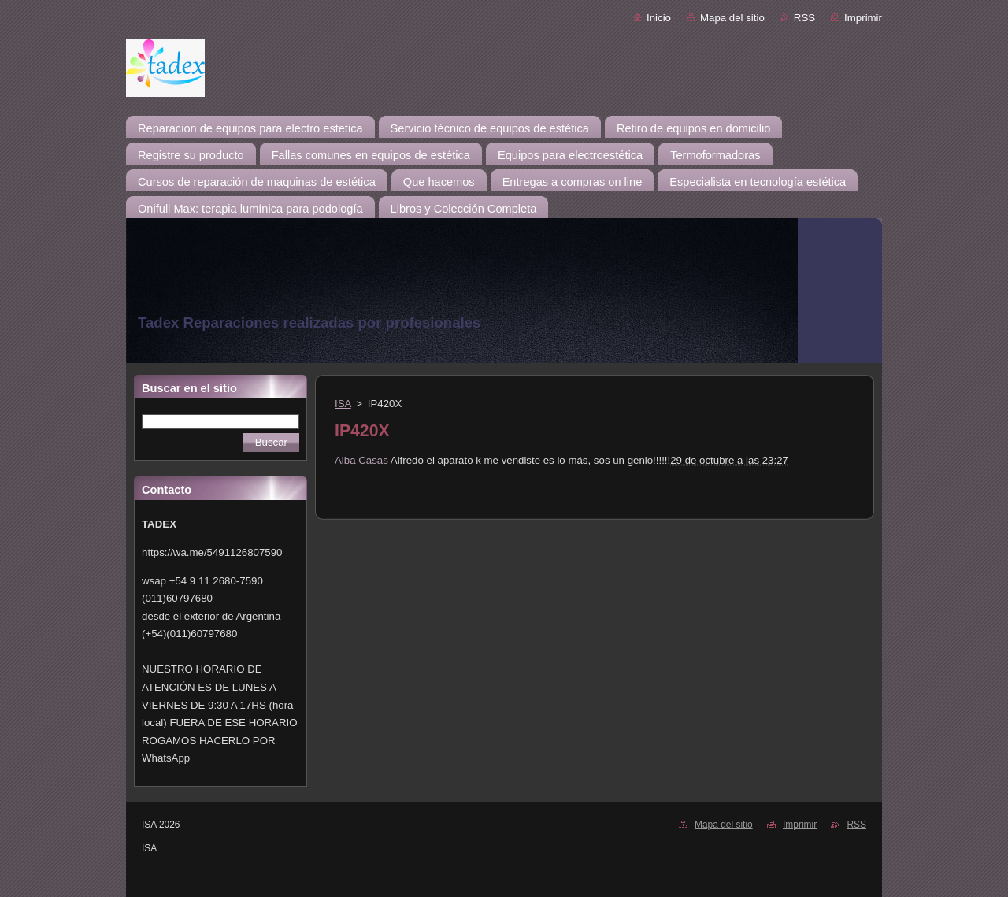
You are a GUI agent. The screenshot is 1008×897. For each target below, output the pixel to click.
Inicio (659, 18)
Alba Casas (361, 460)
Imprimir (863, 18)
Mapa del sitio (732, 18)
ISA (343, 404)
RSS (804, 18)
